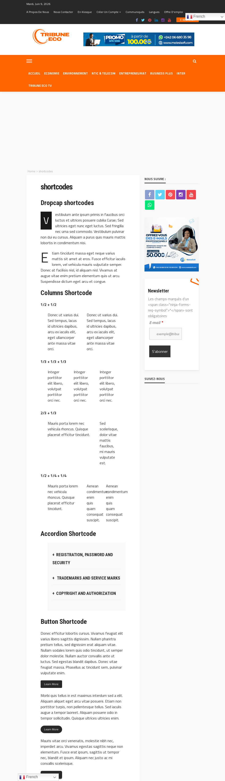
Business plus (161, 73)
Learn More (51, 610)
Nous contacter (63, 12)
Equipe (78, 746)
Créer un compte (108, 12)
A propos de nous (37, 12)
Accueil (34, 73)
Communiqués (135, 12)
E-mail (156, 249)
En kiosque (85, 12)
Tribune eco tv (40, 85)
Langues (154, 12)
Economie (51, 73)
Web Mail (145, 746)
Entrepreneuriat (132, 73)
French (28, 777)
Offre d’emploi (173, 12)
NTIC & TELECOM (103, 73)
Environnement (75, 73)
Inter (181, 73)
